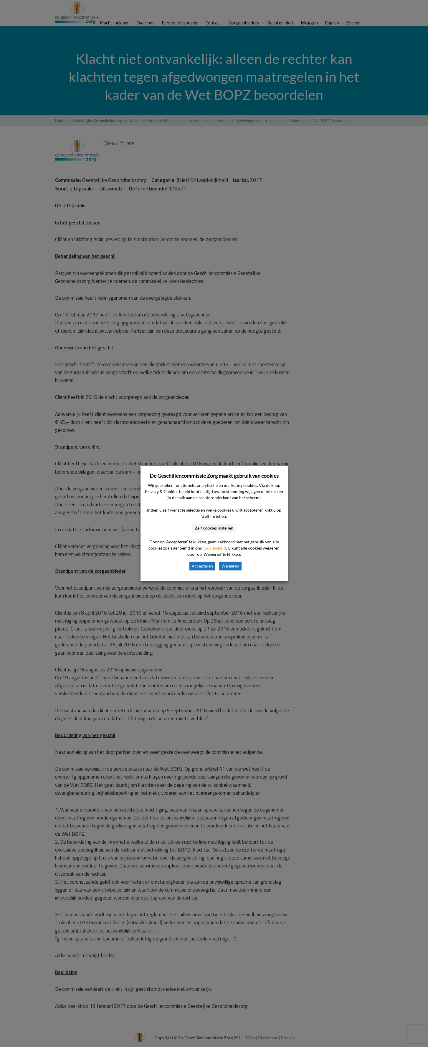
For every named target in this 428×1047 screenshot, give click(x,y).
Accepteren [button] (202, 565)
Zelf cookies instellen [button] (214, 527)
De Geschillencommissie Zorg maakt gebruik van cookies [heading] (214, 475)
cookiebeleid (214, 547)
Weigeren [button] (230, 565)
